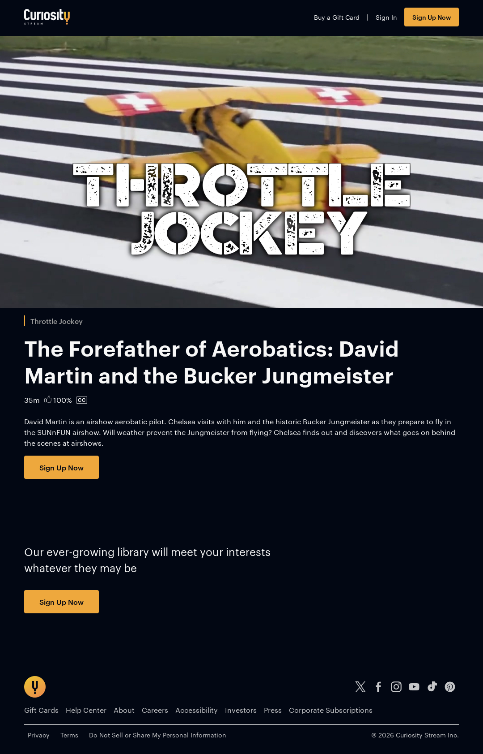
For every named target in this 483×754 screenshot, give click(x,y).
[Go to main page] (47, 17)
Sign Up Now (431, 17)
